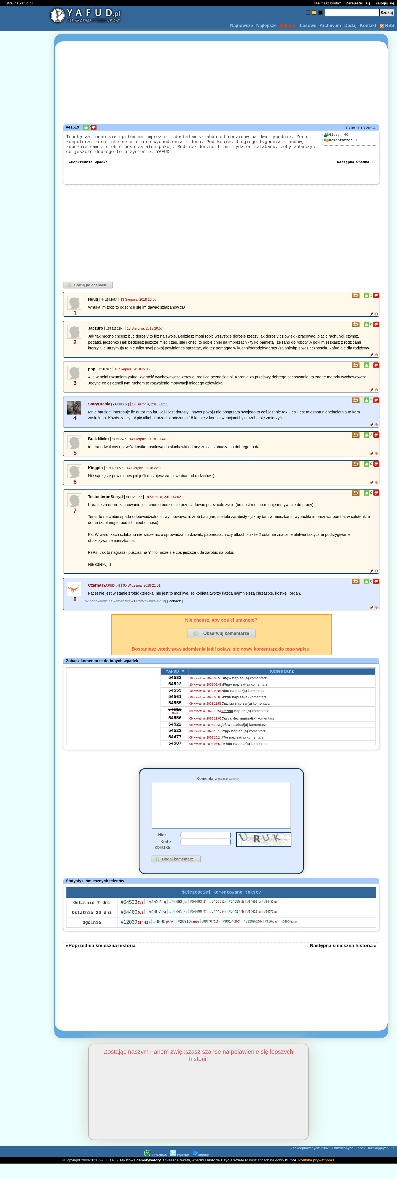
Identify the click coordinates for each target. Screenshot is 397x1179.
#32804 (289, 936)
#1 (133, 607)
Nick (162, 848)
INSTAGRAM (155, 1170)
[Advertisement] (24, 589)
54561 (174, 707)
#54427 (236, 926)
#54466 (198, 926)
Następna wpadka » (355, 167)
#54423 (254, 926)
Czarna (94, 591)
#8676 (210, 936)
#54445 (218, 926)
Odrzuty (288, 25)
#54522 (156, 916)
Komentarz (217, 784)
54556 (174, 732)
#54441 (178, 926)
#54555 (236, 916)
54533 (174, 685)
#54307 (156, 926)
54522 (174, 692)
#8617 (231, 936)
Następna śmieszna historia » (343, 960)
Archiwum (330, 25)
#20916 (188, 936)
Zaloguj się (384, 3)
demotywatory (148, 1175)
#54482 (270, 916)
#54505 (218, 916)
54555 (174, 700)
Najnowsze (241, 25)
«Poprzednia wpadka (88, 167)
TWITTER (179, 1170)
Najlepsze (266, 25)
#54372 (270, 926)
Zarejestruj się (358, 3)
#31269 (253, 936)
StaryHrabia (99, 409)
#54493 (178, 916)
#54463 (198, 916)
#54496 (254, 916)
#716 (271, 936)
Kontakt (368, 25)
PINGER (200, 1170)
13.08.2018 (355, 128)
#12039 (135, 937)
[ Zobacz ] (175, 607)
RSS (387, 25)
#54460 (132, 927)
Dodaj (350, 25)
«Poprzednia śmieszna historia (100, 960)
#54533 (132, 917)
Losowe (308, 25)
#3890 (164, 936)
